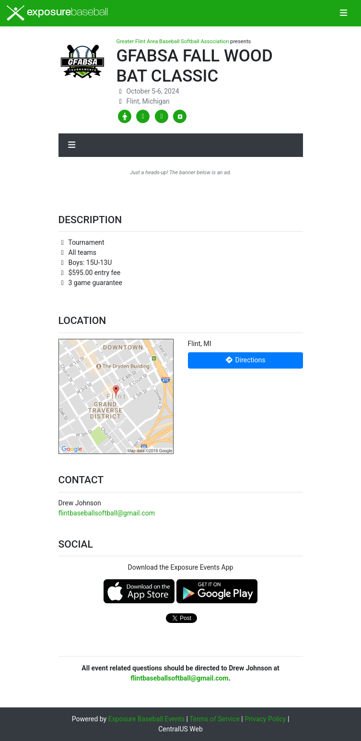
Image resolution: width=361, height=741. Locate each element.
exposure (57, 13)
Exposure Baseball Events (146, 719)
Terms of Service (214, 719)
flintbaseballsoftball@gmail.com (106, 513)
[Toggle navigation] (343, 13)
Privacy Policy (265, 719)
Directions (245, 360)
